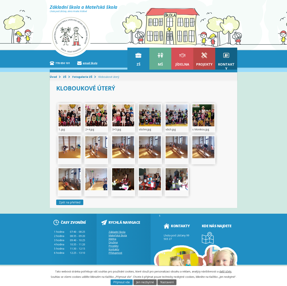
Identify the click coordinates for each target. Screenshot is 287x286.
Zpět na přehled (69, 202)
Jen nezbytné (145, 282)
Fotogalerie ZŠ (82, 77)
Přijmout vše (121, 282)
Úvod (53, 77)
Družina (113, 242)
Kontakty (226, 66)
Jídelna (182, 64)
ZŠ (138, 64)
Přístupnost (115, 253)
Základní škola (117, 232)
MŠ (160, 64)
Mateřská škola (118, 235)
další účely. (225, 271)
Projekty (204, 64)
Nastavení (167, 282)
